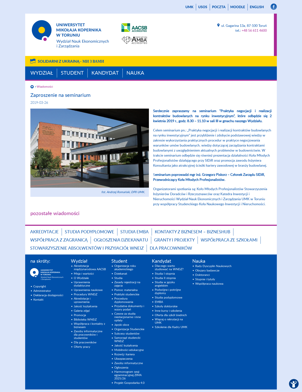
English (257, 7)
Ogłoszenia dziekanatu (121, 240)
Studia (118, 278)
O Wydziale (81, 278)
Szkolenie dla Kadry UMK (171, 327)
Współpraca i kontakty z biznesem (89, 325)
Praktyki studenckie (126, 294)
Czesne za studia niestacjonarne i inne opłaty (127, 317)
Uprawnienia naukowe (88, 290)
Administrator (42, 290)
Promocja (80, 315)
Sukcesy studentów (126, 333)
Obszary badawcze (207, 270)
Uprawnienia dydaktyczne (82, 284)
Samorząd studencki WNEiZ (127, 339)
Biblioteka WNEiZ (85, 319)
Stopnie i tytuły (205, 279)
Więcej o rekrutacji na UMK (169, 321)
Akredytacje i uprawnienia (82, 300)
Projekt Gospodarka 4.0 (129, 383)
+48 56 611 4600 (254, 30)
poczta (218, 7)
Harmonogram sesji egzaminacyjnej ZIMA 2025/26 (128, 375)
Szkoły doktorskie (166, 306)
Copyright (39, 286)
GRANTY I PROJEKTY (174, 240)
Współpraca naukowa (209, 283)
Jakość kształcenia (85, 306)
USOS (202, 7)
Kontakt (38, 299)
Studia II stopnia (165, 278)
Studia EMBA (134, 232)
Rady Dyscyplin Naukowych (213, 266)
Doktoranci (202, 275)
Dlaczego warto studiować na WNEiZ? (169, 268)
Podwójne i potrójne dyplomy (168, 291)
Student (72, 73)
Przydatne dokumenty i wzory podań (129, 308)
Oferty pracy (82, 346)
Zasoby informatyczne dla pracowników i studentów (88, 335)
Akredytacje (44, 232)
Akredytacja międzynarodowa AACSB (90, 268)
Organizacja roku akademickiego (125, 268)
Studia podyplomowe (89, 232)
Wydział (41, 73)
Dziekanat (120, 273)
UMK (189, 7)
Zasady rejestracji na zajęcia (127, 284)
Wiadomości (45, 86)
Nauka (135, 73)
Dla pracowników (171, 248)
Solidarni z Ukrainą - (71, 62)
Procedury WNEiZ (85, 294)
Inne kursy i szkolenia (168, 310)
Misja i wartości (84, 273)
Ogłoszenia (121, 367)
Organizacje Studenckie (129, 329)
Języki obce (121, 324)
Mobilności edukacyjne (129, 350)
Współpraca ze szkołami (229, 240)
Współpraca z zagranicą (59, 240)
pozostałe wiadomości (54, 213)
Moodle (237, 7)
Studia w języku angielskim (165, 284)
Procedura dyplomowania (123, 300)
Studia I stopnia (165, 273)
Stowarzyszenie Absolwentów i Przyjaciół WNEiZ (87, 248)
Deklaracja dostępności (48, 295)
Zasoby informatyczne (128, 363)
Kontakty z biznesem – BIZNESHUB (192, 232)
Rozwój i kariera (124, 354)
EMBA (159, 302)
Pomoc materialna (126, 290)
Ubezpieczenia (123, 358)
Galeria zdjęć (82, 310)
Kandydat (105, 73)
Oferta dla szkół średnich (171, 315)
